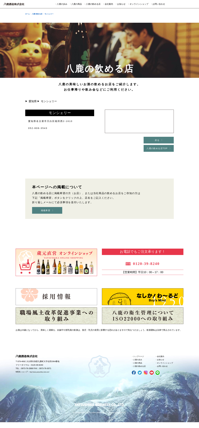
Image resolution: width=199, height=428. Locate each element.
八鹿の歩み (139, 364)
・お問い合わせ (157, 4)
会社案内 (161, 359)
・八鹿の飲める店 (92, 4)
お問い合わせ (164, 372)
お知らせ (161, 364)
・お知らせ (120, 4)
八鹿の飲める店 (141, 372)
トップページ (140, 359)
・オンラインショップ (138, 4)
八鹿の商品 (139, 368)
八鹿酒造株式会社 (14, 4)
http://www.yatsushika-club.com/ (43, 375)
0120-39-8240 (150, 265)
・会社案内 (108, 4)
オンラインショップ (167, 368)
